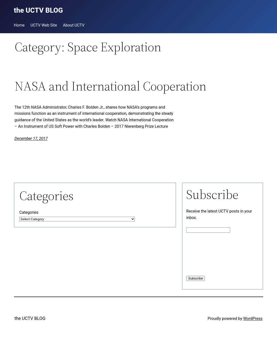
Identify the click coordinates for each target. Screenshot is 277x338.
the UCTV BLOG (30, 318)
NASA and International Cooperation (110, 86)
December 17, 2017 (31, 138)
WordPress (253, 318)
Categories (28, 212)
